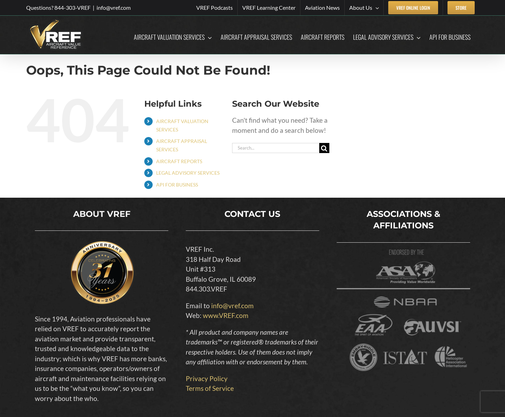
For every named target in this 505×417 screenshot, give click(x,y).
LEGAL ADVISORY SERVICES (188, 173)
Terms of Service (210, 388)
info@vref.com (114, 7)
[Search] (324, 148)
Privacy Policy (207, 378)
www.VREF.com (225, 315)
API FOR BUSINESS (177, 185)
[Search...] (275, 148)
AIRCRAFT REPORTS (179, 161)
